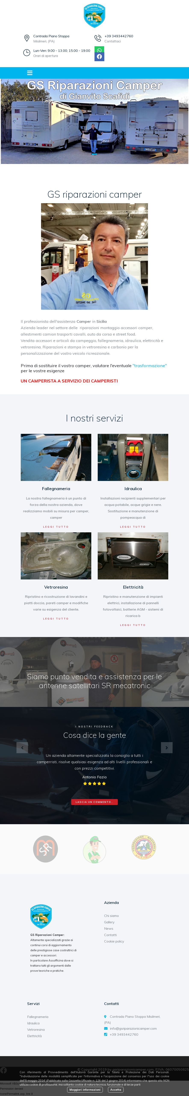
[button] (14, 121)
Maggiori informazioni (84, 1089)
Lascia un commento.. (94, 802)
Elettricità (133, 587)
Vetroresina (56, 587)
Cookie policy (114, 941)
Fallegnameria (56, 488)
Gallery (109, 922)
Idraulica (133, 488)
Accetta (115, 1089)
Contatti (110, 935)
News (108, 928)
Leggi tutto (56, 526)
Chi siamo (111, 916)
